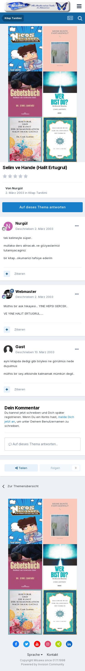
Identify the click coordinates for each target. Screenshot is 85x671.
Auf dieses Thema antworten (42, 207)
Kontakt (52, 654)
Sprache (35, 654)
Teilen (21, 467)
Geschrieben (34, 229)
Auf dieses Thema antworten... (33, 444)
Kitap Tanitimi (37, 192)
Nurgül (17, 188)
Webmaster (25, 291)
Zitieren (19, 273)
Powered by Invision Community (42, 664)
